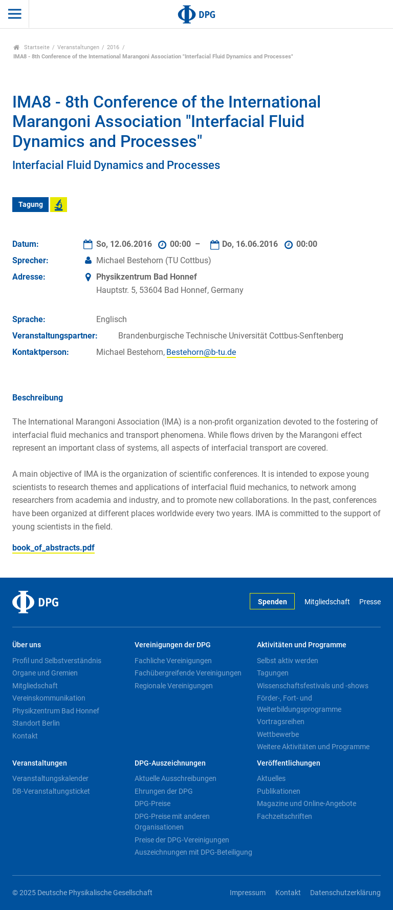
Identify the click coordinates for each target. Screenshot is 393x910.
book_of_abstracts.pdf (53, 548)
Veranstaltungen (78, 47)
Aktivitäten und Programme (301, 645)
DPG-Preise (152, 803)
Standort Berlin (36, 723)
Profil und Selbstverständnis (56, 661)
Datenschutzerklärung (345, 892)
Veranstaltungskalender (50, 778)
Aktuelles (271, 778)
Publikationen (278, 791)
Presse (370, 602)
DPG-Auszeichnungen (170, 763)
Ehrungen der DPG (164, 791)
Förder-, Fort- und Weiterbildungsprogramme (299, 703)
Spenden (272, 602)
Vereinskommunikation (48, 698)
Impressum (248, 892)
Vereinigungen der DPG (173, 645)
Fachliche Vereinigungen (173, 661)
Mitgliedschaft (327, 602)
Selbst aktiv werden (287, 661)
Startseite (31, 47)
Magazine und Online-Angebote (306, 803)
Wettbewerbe (278, 734)
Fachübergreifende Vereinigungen (188, 673)
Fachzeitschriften (284, 816)
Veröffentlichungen (288, 763)
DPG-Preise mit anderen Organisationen (172, 822)
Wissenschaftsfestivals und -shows (312, 686)
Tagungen (273, 673)
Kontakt (25, 736)
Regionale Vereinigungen (174, 686)
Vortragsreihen (280, 721)
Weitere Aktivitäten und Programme (313, 747)
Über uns (26, 645)
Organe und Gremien (45, 673)
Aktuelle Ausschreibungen (175, 778)
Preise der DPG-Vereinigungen (182, 840)
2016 (113, 47)
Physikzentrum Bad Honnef (55, 711)
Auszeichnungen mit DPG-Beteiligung (193, 852)
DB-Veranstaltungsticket (51, 791)
